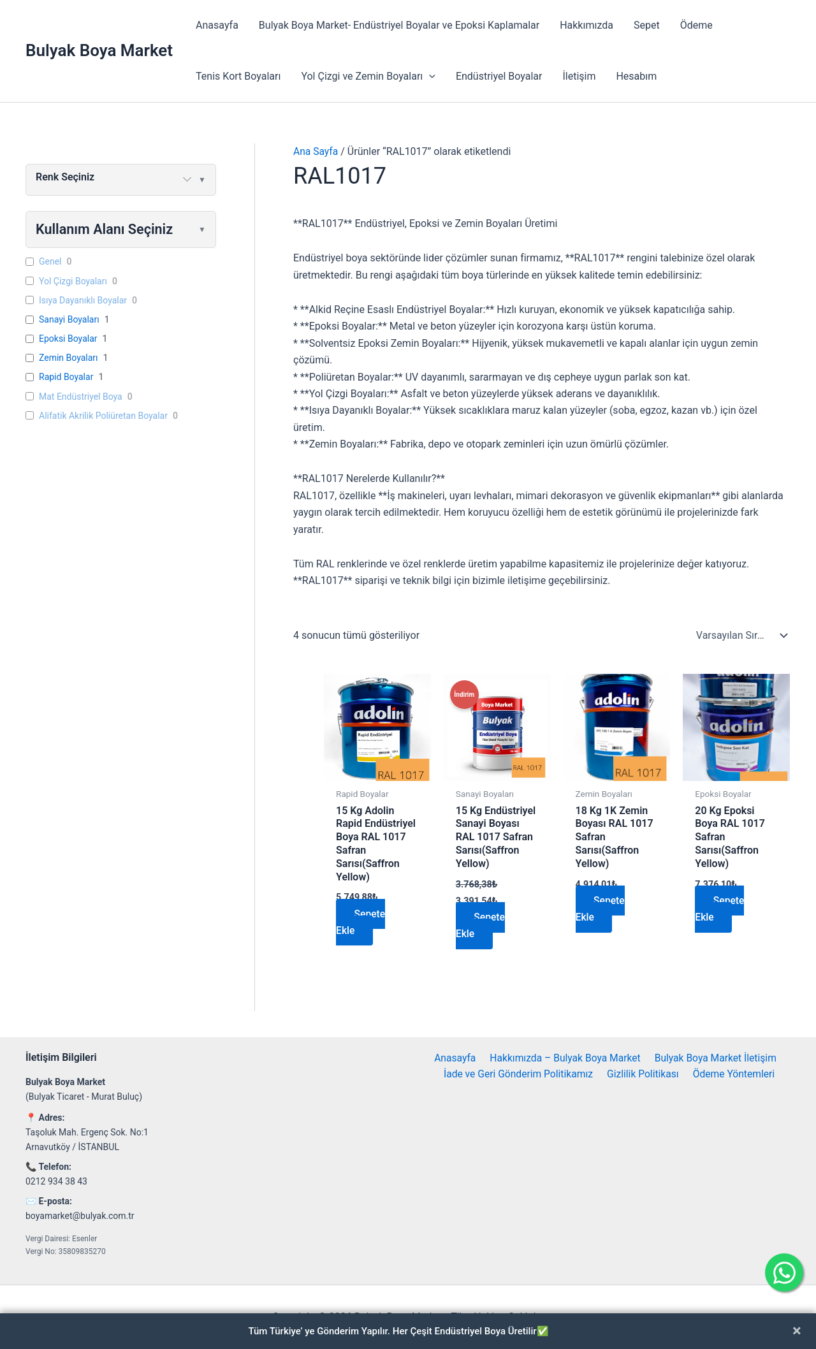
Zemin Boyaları (68, 358)
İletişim (578, 76)
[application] (429, 76)
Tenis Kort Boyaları (238, 76)
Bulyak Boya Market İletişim (713, 1058)
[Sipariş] (739, 635)
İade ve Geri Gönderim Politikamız (520, 1074)
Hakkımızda (586, 25)
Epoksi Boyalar (68, 339)
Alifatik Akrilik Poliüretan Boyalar (103, 416)
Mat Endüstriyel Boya (80, 396)
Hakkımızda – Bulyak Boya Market (563, 1058)
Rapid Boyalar (66, 377)
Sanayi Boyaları (69, 320)
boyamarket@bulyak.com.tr (80, 1216)
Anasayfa (217, 25)
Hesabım (636, 76)
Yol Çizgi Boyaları (73, 281)
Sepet (647, 25)
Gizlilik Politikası (644, 1074)
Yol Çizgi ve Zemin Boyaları (368, 76)
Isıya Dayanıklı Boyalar (83, 300)
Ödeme (696, 25)
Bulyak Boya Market (99, 50)
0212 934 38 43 (56, 1181)
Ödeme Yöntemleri (733, 1074)
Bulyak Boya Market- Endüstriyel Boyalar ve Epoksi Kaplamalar (399, 25)
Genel (50, 262)
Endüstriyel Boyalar (499, 76)
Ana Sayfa (316, 151)
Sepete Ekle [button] (361, 922)
